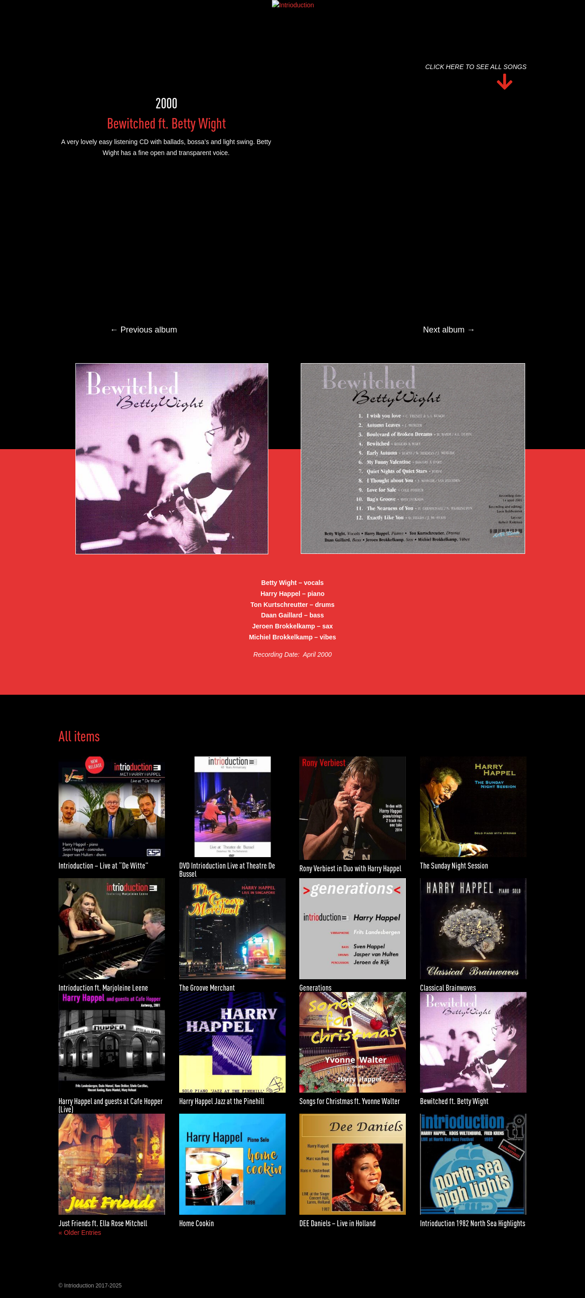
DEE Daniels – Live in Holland (337, 1223)
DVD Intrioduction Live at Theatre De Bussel (227, 870)
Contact (363, 10)
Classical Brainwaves (448, 987)
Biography (234, 10)
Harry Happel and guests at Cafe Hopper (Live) (110, 1105)
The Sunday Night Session (454, 865)
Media (322, 10)
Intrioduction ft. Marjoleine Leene (103, 987)
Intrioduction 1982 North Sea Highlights (472, 1223)
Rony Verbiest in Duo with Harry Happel (350, 868)
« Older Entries (79, 1232)
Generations (315, 987)
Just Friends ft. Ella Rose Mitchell (102, 1223)
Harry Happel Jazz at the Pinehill (221, 1101)
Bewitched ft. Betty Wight (454, 1101)
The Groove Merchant (207, 987)
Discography (281, 10)
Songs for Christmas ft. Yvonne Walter (349, 1101)
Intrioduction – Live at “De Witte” (103, 865)
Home (198, 10)
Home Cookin (196, 1223)
